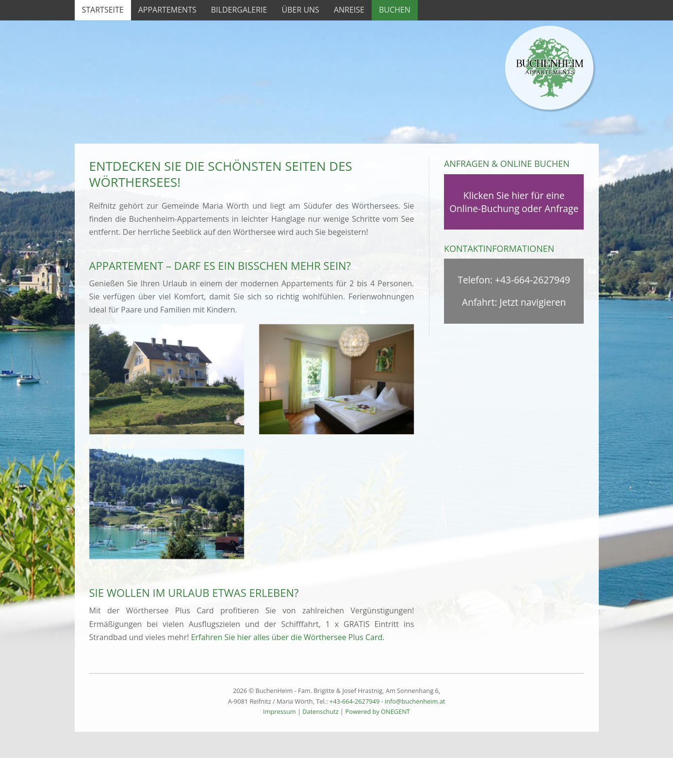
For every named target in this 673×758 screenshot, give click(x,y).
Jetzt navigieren (533, 302)
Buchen (394, 9)
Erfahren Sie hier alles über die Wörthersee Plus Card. (288, 637)
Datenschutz (320, 711)
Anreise (349, 9)
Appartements (167, 9)
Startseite (103, 9)
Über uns (300, 9)
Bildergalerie (239, 9)
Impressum (279, 711)
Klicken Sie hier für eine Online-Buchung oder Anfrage (513, 202)
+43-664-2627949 (532, 279)
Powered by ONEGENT (377, 711)
